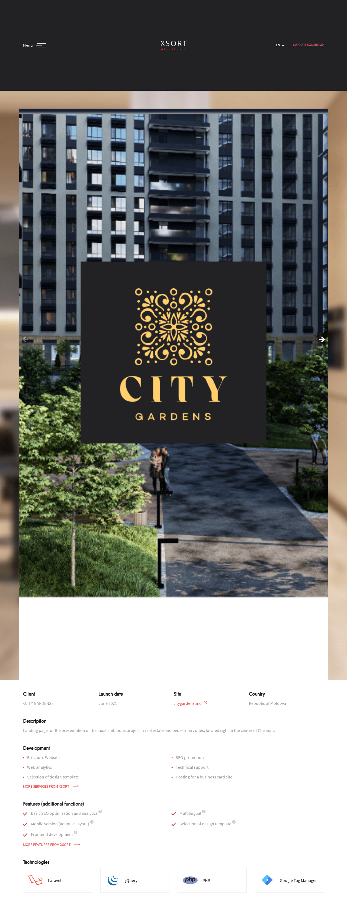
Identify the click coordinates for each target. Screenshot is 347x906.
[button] (321, 340)
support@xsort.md (308, 44)
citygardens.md (190, 703)
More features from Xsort (51, 844)
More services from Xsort (51, 786)
